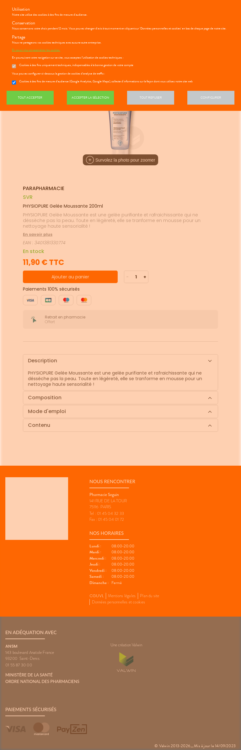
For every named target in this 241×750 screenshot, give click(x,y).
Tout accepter (30, 97)
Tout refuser (151, 97)
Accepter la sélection (90, 97)
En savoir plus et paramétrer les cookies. (36, 50)
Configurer (211, 97)
